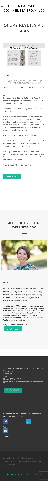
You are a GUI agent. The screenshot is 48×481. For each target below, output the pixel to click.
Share (9, 76)
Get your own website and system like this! (24, 474)
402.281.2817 (15, 379)
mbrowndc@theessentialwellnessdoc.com (26, 382)
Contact (13, 329)
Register (12, 176)
